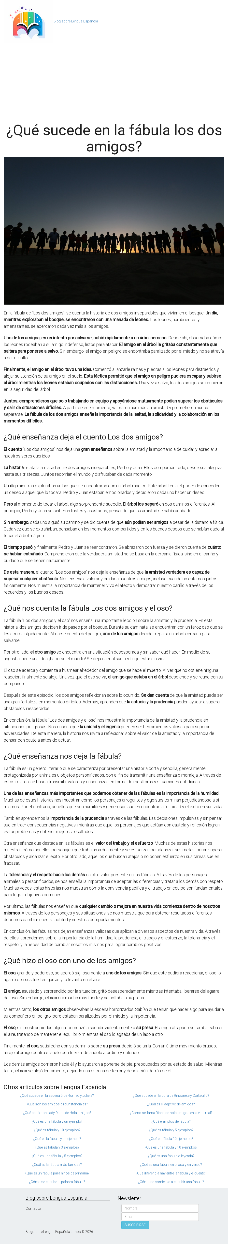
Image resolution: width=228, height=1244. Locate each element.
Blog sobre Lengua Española (76, 21)
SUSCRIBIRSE (135, 1225)
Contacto (33, 1208)
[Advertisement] (114, 80)
